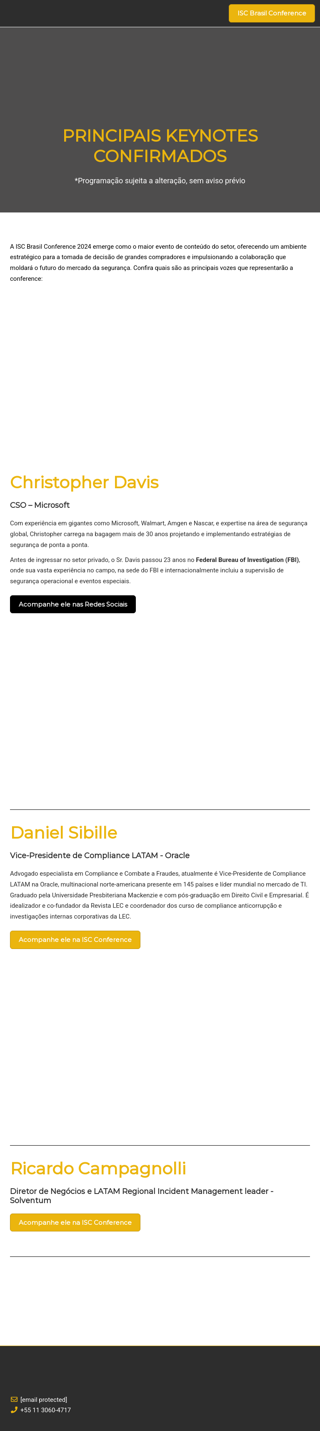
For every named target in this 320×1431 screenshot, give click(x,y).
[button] (272, 13)
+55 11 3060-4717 (45, 1410)
